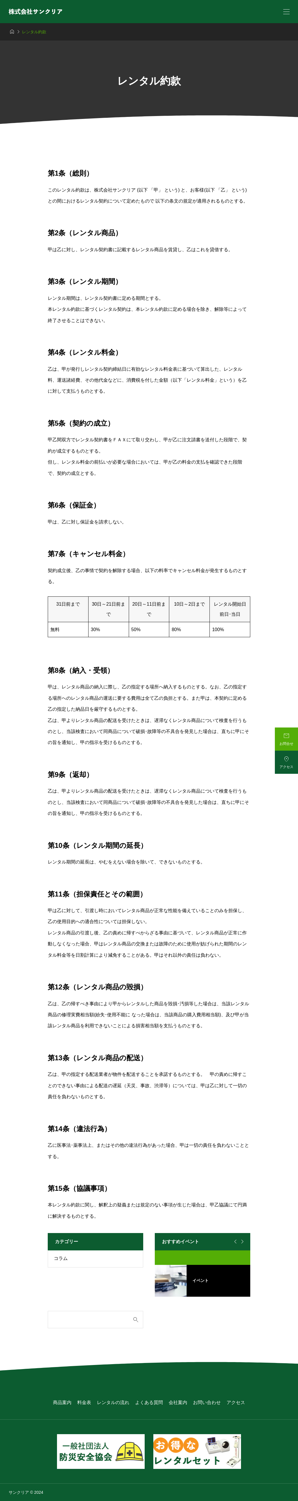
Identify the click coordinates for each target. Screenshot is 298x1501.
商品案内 (62, 1402)
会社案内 (178, 1402)
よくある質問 (149, 1402)
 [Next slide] (241, 1241)
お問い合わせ (207, 1402)
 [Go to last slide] (234, 1241)
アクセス (236, 1402)
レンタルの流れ (113, 1402)
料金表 (84, 1402)
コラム (61, 1258)
